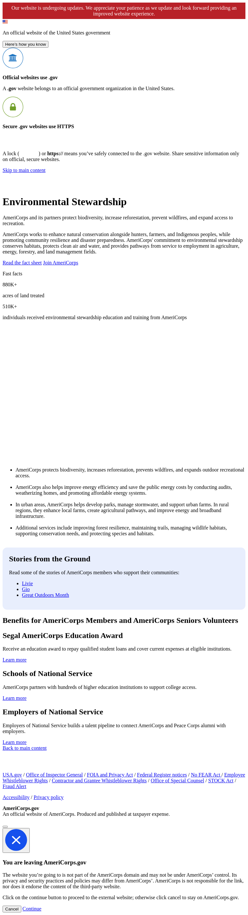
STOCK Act (220, 780)
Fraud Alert (14, 786)
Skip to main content (24, 170)
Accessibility (16, 797)
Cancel (12, 909)
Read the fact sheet (22, 262)
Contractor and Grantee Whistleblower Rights (99, 780)
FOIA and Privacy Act (110, 774)
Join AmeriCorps (60, 262)
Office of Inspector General (54, 774)
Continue (32, 908)
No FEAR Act (206, 774)
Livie (27, 583)
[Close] (5, 827)
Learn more (14, 659)
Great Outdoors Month (45, 595)
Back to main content (24, 748)
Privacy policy (49, 797)
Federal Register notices (162, 774)
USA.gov (12, 774)
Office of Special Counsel (177, 780)
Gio (26, 589)
